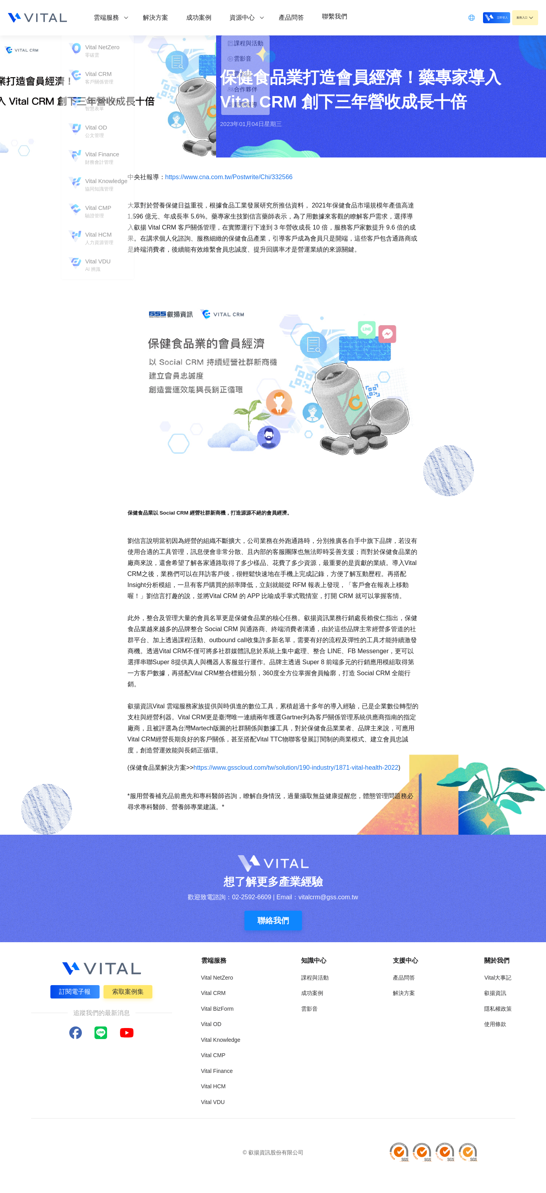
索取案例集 (129, 990)
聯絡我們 (273, 920)
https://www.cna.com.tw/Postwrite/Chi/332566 (229, 177)
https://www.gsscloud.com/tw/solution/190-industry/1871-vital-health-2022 (296, 767)
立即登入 (476, 17)
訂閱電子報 (74, 990)
